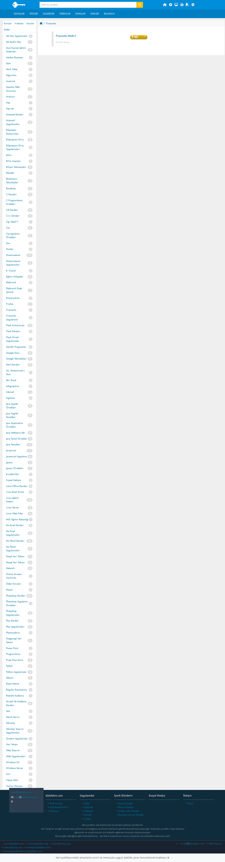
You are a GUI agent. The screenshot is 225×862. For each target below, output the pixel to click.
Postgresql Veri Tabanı (14, 640)
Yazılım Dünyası (14, 786)
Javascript (11, 450)
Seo (8, 711)
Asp (8, 102)
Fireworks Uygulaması (12, 317)
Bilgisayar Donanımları (12, 131)
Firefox (9, 304)
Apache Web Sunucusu (13, 88)
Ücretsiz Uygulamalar (17, 738)
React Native (12, 683)
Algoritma (11, 75)
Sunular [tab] (30, 23)
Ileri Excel (11, 380)
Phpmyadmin (13, 632)
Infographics (12, 386)
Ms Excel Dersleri (15, 525)
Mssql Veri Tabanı (15, 556)
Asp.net (10, 108)
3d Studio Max (13, 42)
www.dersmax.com (61, 843)
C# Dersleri (12, 210)
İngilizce (10, 398)
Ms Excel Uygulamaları (13, 533)
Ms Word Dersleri (15, 541)
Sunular (80, 13)
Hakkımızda (56, 803)
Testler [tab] (7, 29)
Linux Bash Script (15, 492)
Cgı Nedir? (12, 221)
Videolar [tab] (19, 23)
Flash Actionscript (15, 325)
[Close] (168, 857)
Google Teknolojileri (16, 358)
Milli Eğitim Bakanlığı (17, 519)
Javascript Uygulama (16, 456)
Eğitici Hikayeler (14, 276)
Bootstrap (11, 188)
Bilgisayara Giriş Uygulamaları (14, 147)
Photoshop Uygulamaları (13, 612)
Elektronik (11, 282)
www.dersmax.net (13, 847)
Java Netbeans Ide (15, 432)
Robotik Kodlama (15, 695)
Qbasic (10, 677)
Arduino (10, 96)
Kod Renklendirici (59, 807)
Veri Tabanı (12, 744)
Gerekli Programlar (16, 347)
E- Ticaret (11, 270)
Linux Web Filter (14, 513)
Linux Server (12, 507)
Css (8, 227)
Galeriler (48, 13)
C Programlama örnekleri (14, 202)
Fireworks (11, 310)
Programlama (13, 654)
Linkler (94, 13)
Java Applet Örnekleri (12, 405)
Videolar (64, 13)
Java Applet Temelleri (12, 415)
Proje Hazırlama (14, 660)
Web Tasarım (13, 750)
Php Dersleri (12, 620)
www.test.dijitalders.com (38, 847)
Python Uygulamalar (16, 672)
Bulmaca (109, 13)
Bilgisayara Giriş (14, 139)
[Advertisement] (131, 86)
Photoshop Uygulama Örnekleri (17, 603)
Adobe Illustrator (14, 57)
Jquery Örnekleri (14, 468)
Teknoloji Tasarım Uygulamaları (15, 730)
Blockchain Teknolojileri (12, 180)
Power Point (12, 648)
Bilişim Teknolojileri (16, 167)
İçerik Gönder (126, 803)
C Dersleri (11, 194)
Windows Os (12, 762)
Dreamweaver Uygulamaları (13, 262)
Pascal (9, 589)
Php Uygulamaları (15, 626)
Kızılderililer (12, 474)
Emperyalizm (13, 298)
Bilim (9, 155)
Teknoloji (10, 723)
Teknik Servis (12, 717)
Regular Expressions (16, 689)
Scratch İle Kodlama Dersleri (16, 703)
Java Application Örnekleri (14, 424)
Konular (19, 13)
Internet (10, 392)
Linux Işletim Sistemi (12, 499)
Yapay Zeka (12, 780)
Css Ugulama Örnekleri (13, 235)
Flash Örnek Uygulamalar (12, 339)
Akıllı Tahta (11, 69)
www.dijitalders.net (38, 843)
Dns (8, 243)
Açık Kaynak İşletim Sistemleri (16, 49)
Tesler (87, 803)
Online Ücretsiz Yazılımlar (14, 575)
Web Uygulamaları (15, 756)
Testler (33, 13)
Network (10, 568)
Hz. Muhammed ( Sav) (15, 372)
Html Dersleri (13, 364)
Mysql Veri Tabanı (15, 562)
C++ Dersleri (13, 215)
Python (9, 666)
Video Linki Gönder (129, 811)
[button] (194, 5)
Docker (9, 249)
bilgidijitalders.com (24, 797)
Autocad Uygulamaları (13, 122)
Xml (8, 774)
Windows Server (14, 768)
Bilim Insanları (13, 161)
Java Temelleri (13, 444)
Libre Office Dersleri (17, 486)
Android (10, 81)
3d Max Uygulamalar (17, 36)
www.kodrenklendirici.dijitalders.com (23, 851)
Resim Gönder (126, 807)
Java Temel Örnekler (16, 438)
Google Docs (12, 353)
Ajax (8, 63)
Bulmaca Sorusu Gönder (131, 815)
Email (190, 803)
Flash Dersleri (13, 331)
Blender (10, 173)
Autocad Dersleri (14, 114)
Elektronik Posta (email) (14, 290)
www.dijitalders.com (14, 843)
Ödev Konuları (13, 583)
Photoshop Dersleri (15, 595)
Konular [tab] (8, 23)
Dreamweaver (13, 255)
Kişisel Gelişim (13, 480)
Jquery (9, 462)
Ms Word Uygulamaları (13, 548)
